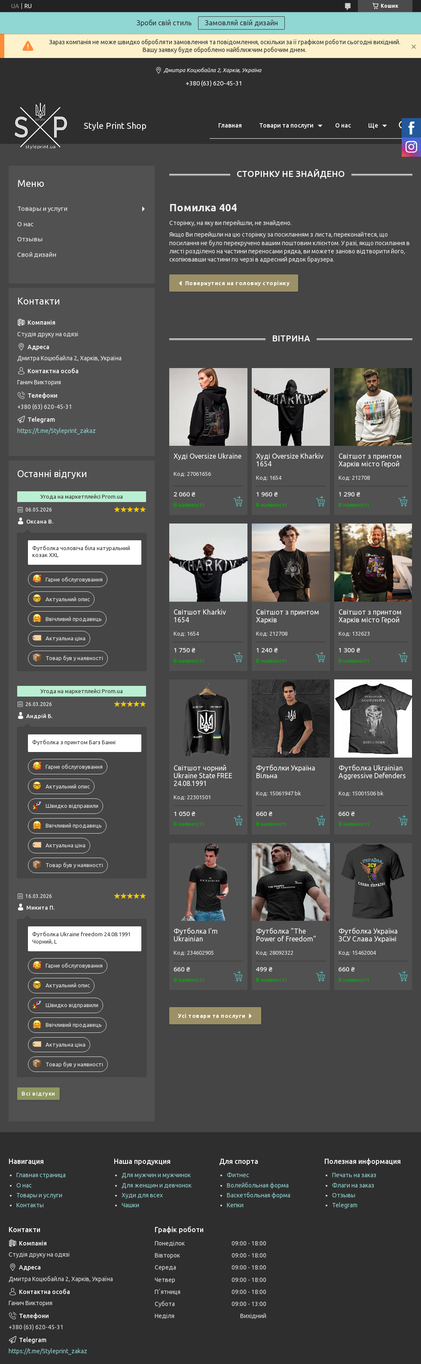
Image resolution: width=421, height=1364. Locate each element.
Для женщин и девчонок (157, 1185)
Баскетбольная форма (258, 1195)
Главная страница (41, 1175)
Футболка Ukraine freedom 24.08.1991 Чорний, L (81, 937)
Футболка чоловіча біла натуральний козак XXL (81, 551)
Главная (230, 125)
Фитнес (238, 1175)
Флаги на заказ (353, 1185)
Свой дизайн (36, 254)
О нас (343, 125)
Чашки (130, 1205)
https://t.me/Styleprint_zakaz (56, 430)
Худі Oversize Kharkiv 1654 (289, 460)
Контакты (30, 1205)
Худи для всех (142, 1195)
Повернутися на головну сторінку (237, 283)
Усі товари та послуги (212, 1016)
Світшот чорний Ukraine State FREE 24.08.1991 (203, 775)
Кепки (235, 1205)
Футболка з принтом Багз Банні (74, 742)
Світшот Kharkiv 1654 (200, 616)
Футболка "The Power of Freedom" (286, 935)
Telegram (344, 1205)
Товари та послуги (286, 125)
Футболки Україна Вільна (285, 771)
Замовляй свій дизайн (241, 23)
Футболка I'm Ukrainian (196, 935)
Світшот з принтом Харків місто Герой (370, 460)
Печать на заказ (354, 1175)
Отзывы (30, 239)
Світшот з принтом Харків (287, 616)
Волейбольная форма (258, 1185)
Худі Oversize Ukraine (207, 456)
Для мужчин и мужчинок (156, 1175)
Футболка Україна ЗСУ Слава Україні (368, 935)
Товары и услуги (42, 208)
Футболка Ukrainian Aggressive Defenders (372, 771)
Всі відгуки (38, 1093)
